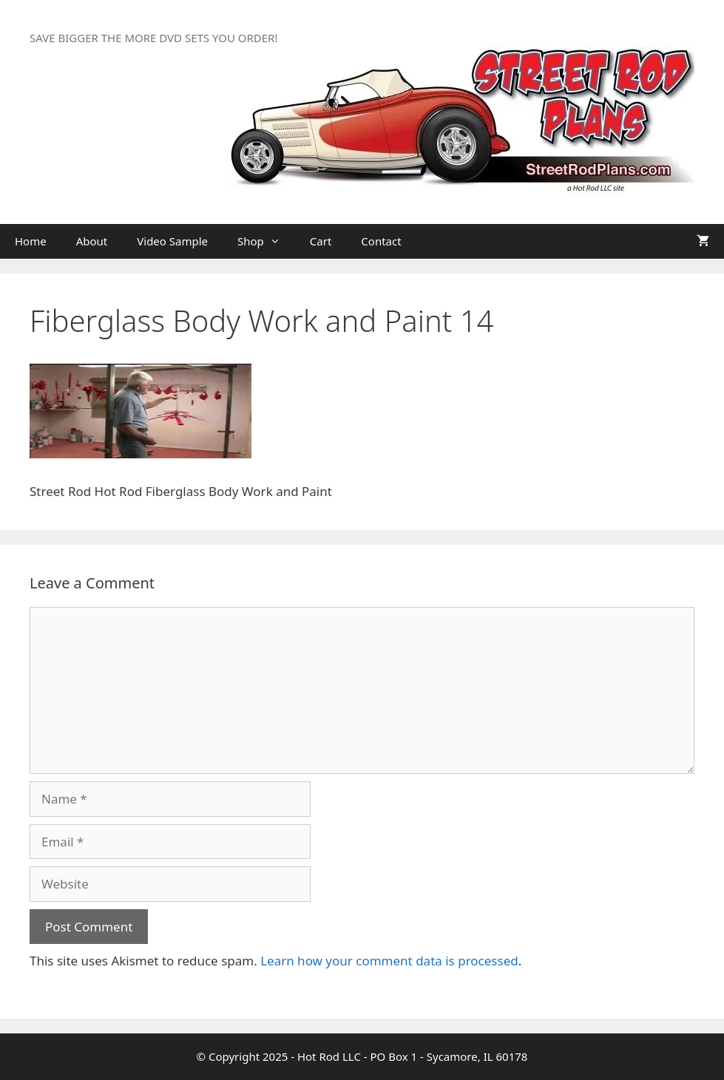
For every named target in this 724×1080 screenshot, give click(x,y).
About (92, 241)
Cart (321, 241)
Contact (381, 241)
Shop (266, 241)
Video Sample (172, 241)
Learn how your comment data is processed (389, 960)
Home (31, 241)
